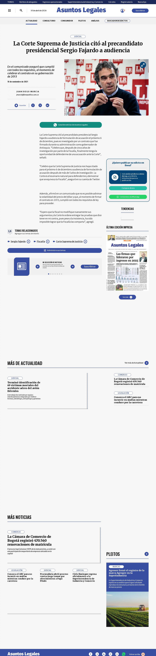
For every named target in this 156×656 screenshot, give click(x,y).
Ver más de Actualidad (137, 363)
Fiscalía (41, 241)
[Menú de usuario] (122, 11)
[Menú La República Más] (9, 10)
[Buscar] (21, 10)
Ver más (127, 297)
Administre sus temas (55, 250)
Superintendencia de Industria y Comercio (85, 2)
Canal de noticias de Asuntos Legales (71, 124)
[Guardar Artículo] (20, 105)
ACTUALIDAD (31, 21)
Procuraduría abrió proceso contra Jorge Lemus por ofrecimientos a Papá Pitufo (54, 577)
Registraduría (126, 2)
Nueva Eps (142, 2)
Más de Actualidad (24, 363)
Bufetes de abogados (28, 2)
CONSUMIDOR (67, 21)
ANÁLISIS (95, 21)
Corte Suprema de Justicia (69, 241)
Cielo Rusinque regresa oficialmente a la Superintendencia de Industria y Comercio (84, 577)
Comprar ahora (128, 188)
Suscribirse (140, 10)
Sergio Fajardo (18, 241)
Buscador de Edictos (117, 21)
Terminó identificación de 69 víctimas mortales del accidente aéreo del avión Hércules (23, 387)
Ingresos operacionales (52, 2)
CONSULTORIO (49, 21)
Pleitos (113, 554)
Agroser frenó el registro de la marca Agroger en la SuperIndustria (126, 573)
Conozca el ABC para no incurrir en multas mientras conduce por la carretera (130, 400)
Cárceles (111, 2)
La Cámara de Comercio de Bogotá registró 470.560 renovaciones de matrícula (129, 382)
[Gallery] (55, 265)
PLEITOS (82, 21)
